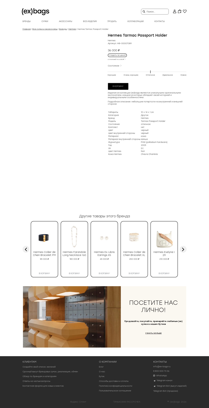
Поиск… (151, 11)
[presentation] (26, 249)
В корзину (118, 86)
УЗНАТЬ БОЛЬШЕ (153, 333)
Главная (27, 29)
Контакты (159, 21)
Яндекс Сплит (78, 401)
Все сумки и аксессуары (44, 29)
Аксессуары (65, 21)
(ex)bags (175, 401)
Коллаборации (136, 21)
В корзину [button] (44, 273)
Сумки (44, 21)
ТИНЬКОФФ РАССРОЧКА (126, 401)
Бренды (27, 21)
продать (112, 21)
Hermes (72, 29)
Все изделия (90, 21)
